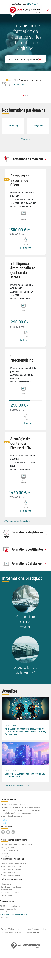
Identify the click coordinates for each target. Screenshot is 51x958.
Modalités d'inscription (10, 892)
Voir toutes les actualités (17, 785)
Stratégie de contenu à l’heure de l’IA (20, 443)
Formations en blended (10, 872)
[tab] (25, 159)
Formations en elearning (11, 866)
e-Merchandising (21, 357)
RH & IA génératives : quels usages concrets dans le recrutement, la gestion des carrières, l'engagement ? (25, 731)
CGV (9, 929)
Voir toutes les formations (17, 521)
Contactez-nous (19, 4)
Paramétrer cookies (19, 929)
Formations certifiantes (23, 550)
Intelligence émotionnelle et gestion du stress (22, 270)
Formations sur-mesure (11, 875)
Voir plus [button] (25, 138)
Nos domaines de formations (14, 839)
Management (6, 853)
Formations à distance (22, 564)
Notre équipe (6, 890)
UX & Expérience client (10, 850)
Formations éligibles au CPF (23, 534)
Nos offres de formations (12, 858)
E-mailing (5, 856)
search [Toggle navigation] (47, 10)
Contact (4, 929)
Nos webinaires (7, 895)
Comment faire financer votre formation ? (25, 621)
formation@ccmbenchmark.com (13, 914)
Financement (6, 884)
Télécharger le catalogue (11, 887)
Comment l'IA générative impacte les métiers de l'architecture (25, 775)
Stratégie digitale (8, 847)
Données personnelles (36, 929)
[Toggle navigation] (4, 10)
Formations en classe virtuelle (13, 863)
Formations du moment (23, 159)
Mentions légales (8, 932)
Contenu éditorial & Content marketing (17, 844)
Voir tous (20, 84)
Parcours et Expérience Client (19, 180)
